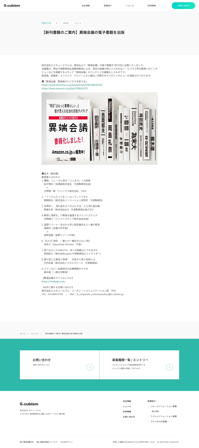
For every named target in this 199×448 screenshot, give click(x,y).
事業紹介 (107, 5)
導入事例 (155, 411)
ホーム (22, 334)
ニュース (129, 5)
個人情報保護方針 (27, 442)
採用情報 (151, 5)
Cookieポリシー (66, 442)
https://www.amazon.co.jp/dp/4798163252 (65, 88)
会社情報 (85, 5)
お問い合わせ (129, 417)
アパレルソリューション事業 (163, 416)
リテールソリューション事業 (163, 406)
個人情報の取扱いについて (47, 442)
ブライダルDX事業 (158, 421)
